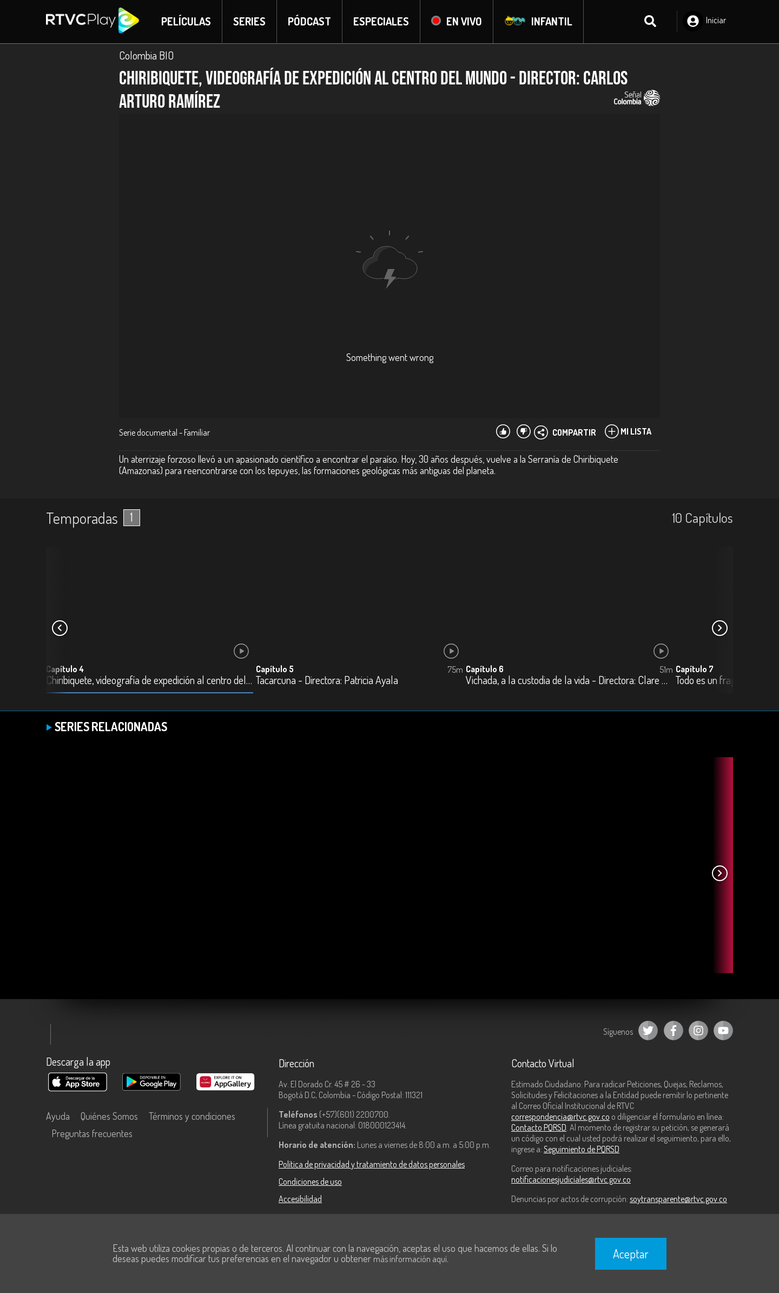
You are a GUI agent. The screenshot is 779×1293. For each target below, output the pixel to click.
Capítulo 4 (65, 669)
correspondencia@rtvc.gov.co (560, 1116)
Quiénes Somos (109, 1116)
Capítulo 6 (485, 669)
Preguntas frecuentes (92, 1133)
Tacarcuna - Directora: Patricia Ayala (327, 680)
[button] (719, 628)
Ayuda (58, 1116)
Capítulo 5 (275, 669)
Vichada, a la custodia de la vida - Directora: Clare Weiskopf (569, 680)
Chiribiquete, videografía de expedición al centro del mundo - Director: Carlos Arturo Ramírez (149, 680)
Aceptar (631, 1253)
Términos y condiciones (192, 1116)
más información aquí (410, 1258)
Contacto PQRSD (538, 1127)
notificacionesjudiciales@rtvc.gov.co (571, 1179)
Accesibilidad (300, 1198)
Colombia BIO (146, 55)
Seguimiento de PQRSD (581, 1149)
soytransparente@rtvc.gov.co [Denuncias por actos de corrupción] (678, 1198)
